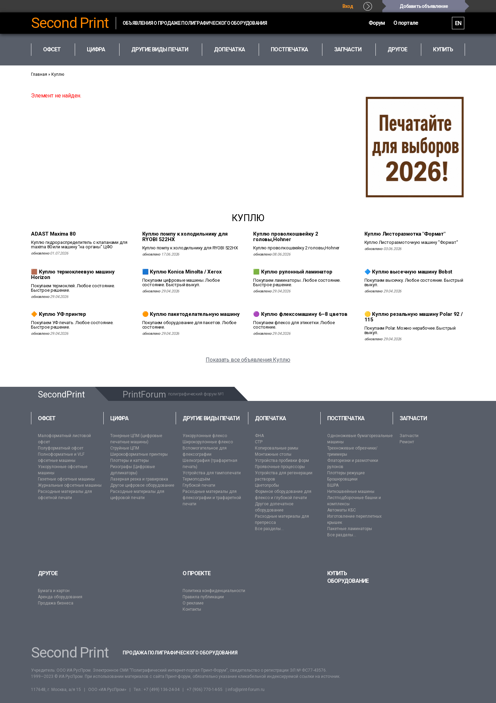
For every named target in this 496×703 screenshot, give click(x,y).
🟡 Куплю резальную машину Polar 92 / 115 (413, 317)
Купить (443, 49)
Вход (347, 6)
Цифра (119, 418)
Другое (48, 573)
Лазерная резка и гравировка (139, 479)
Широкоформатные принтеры (139, 454)
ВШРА (333, 485)
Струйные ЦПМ (124, 448)
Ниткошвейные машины (350, 491)
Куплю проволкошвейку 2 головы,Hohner (285, 236)
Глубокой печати (199, 485)
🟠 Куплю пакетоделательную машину (191, 314)
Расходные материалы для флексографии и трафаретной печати (212, 497)
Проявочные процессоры (280, 466)
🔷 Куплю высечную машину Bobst (408, 272)
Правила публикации (203, 597)
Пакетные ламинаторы (349, 528)
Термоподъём (196, 479)
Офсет (46, 418)
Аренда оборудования (60, 597)
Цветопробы (267, 485)
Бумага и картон (54, 590)
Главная (39, 74)
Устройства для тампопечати (212, 473)
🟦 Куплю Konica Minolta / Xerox (182, 272)
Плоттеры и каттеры (129, 460)
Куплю (57, 74)
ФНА (259, 435)
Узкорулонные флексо (205, 435)
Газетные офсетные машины (66, 479)
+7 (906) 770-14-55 (205, 689)
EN (455, 23)
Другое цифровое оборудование (142, 485)
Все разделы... (269, 528)
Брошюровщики (342, 479)
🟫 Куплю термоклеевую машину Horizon (73, 274)
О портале (394, 23)
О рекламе (193, 603)
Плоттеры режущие (346, 473)
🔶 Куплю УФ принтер (58, 314)
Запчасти (413, 418)
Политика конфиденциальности (214, 590)
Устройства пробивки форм (282, 460)
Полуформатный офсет (60, 448)
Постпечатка (345, 418)
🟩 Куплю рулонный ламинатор (292, 272)
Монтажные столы (273, 454)
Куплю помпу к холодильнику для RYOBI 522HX (185, 236)
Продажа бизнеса (55, 603)
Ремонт (407, 442)
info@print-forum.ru (246, 689)
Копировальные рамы (276, 448)
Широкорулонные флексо (208, 442)
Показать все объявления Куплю (248, 359)
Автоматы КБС (341, 510)
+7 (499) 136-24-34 (161, 689)
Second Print (70, 23)
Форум (356, 23)
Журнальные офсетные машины (70, 485)
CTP (258, 442)
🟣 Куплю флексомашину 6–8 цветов (300, 314)
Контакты (192, 609)
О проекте (196, 573)
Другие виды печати (211, 418)
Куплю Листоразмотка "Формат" (405, 234)
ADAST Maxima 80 (53, 234)
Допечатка (270, 418)
